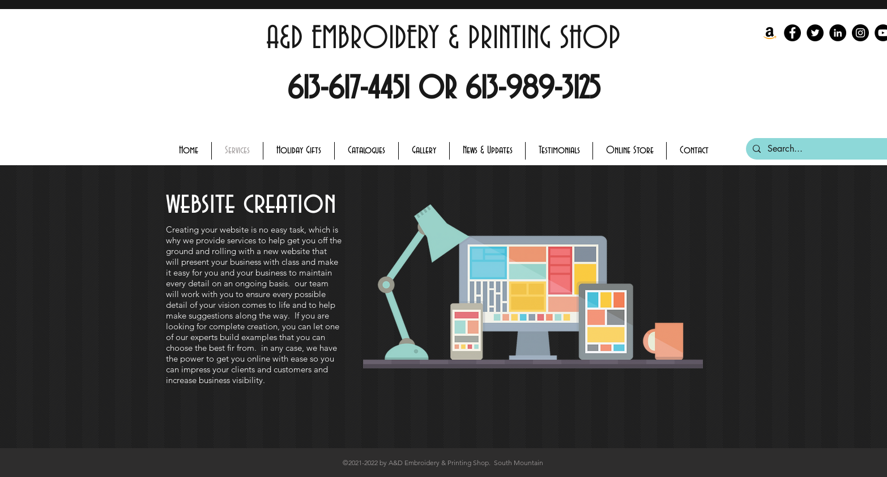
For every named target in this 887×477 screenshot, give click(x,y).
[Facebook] (792, 32)
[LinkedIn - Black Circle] (837, 32)
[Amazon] (769, 32)
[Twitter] (815, 32)
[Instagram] (860, 32)
